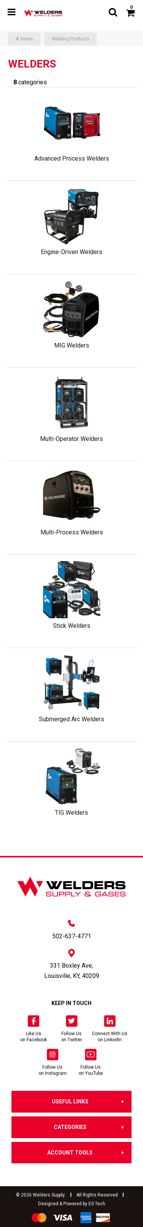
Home (24, 39)
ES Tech (96, 1203)
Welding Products (70, 39)
